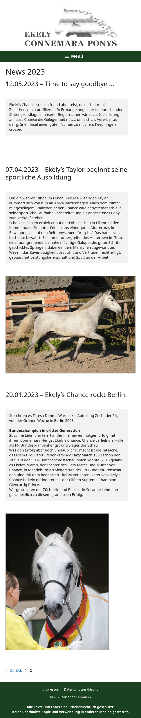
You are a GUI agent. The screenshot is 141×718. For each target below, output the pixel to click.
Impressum (51, 689)
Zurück (14, 670)
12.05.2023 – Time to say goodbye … (60, 83)
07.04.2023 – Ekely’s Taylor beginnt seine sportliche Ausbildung (66, 173)
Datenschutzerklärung (81, 689)
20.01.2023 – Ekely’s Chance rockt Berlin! (66, 394)
